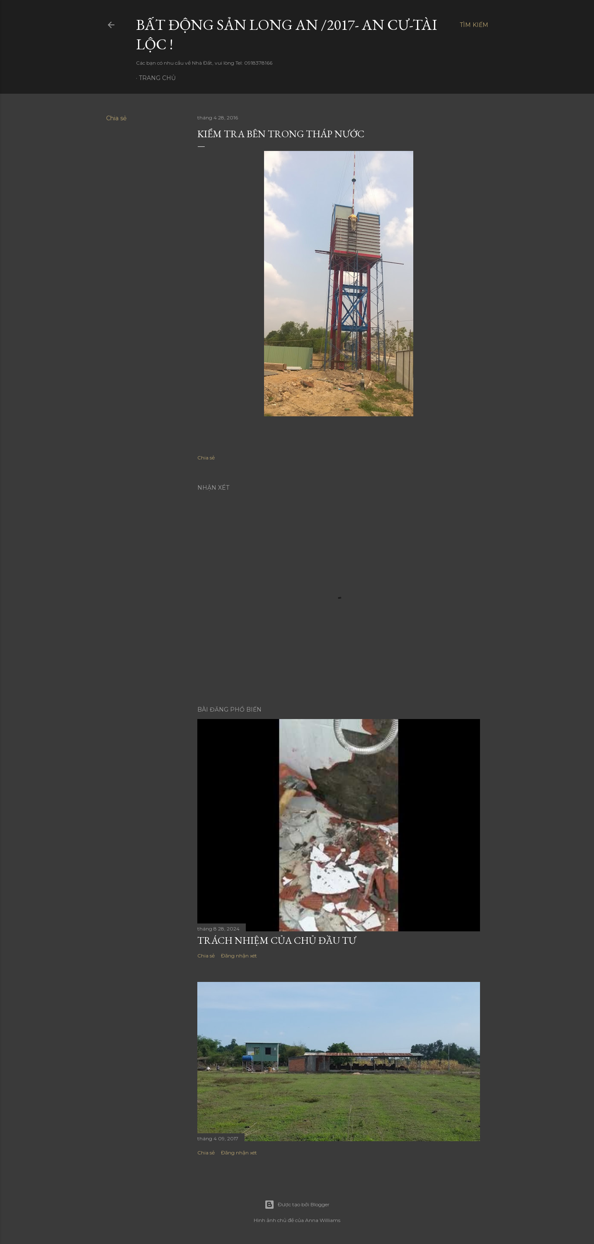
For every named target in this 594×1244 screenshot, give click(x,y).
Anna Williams (322, 1220)
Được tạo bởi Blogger (297, 1205)
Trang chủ (157, 78)
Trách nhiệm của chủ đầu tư (276, 940)
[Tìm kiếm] (474, 25)
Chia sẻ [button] (116, 118)
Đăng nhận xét (239, 955)
